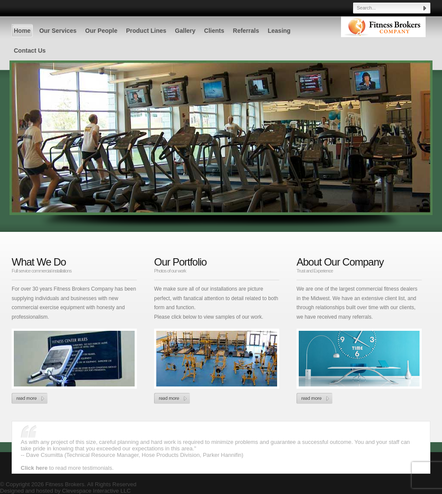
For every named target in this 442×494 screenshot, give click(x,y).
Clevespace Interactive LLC (96, 491)
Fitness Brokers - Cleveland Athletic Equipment (383, 34)
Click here (35, 468)
